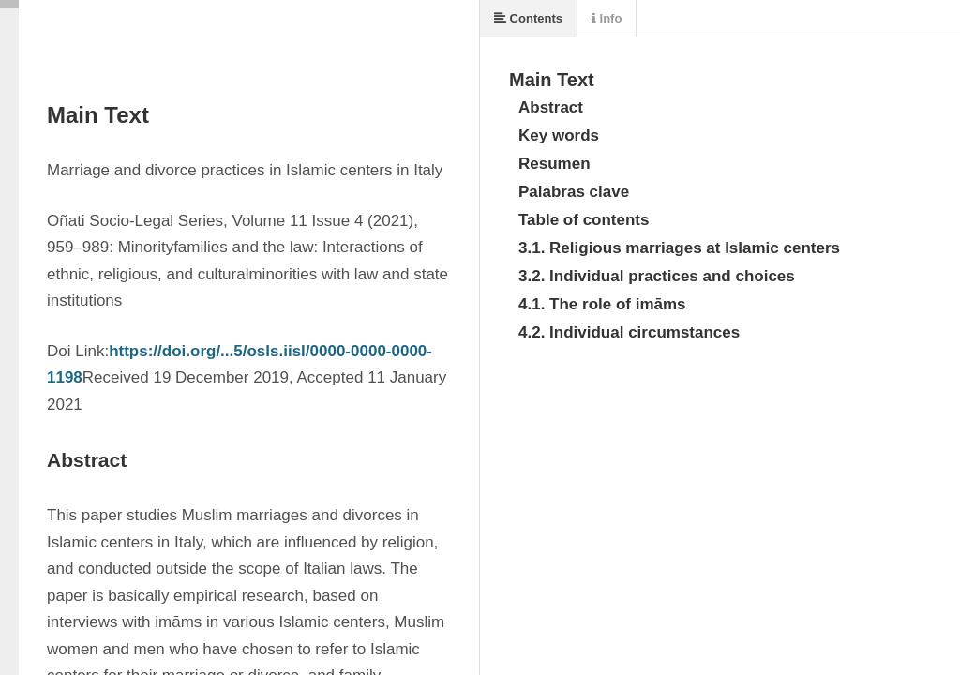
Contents (528, 18)
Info (607, 18)
